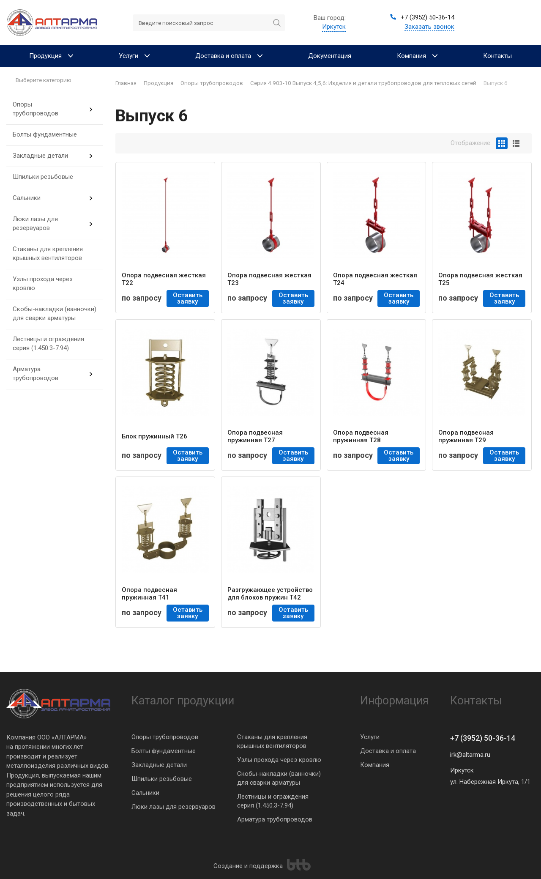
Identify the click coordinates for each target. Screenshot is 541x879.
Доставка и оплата (388, 751)
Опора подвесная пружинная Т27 (255, 436)
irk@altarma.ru (470, 755)
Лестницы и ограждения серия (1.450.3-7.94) (48, 343)
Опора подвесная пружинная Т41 (149, 593)
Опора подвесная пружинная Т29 (466, 436)
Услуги (370, 737)
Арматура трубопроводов (35, 373)
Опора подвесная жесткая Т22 (164, 279)
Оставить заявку (187, 298)
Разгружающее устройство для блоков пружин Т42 (270, 593)
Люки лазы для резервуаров (35, 223)
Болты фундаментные (45, 134)
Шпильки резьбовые (43, 177)
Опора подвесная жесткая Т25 (480, 279)
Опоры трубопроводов (35, 109)
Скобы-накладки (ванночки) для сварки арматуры (54, 313)
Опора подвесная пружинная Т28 (360, 436)
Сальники (27, 198)
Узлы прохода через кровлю (43, 283)
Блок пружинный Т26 (154, 436)
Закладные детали (40, 155)
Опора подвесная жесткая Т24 (375, 279)
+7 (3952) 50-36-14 (482, 738)
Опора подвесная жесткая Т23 (269, 279)
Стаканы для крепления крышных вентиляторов (48, 253)
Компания (374, 765)
